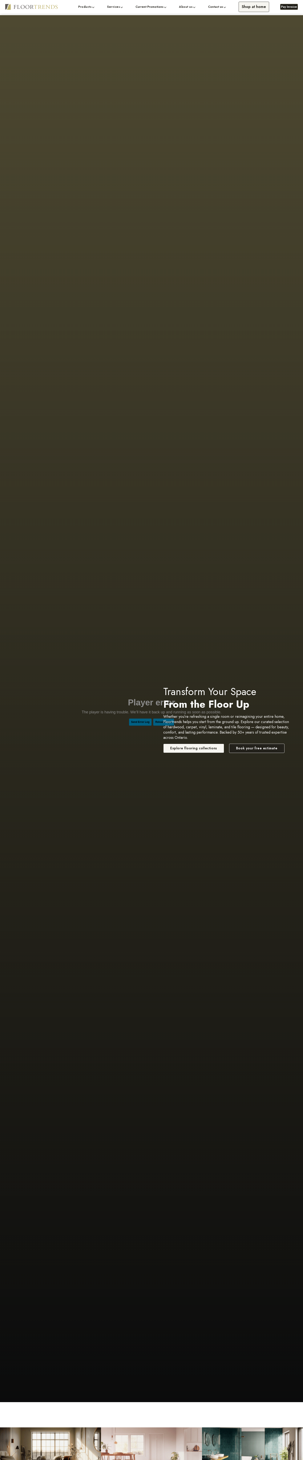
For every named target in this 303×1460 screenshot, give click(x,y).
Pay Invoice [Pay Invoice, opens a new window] (289, 7)
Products (85, 7)
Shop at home (254, 6)
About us (186, 7)
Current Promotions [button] (149, 7)
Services (113, 7)
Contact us (215, 7)
